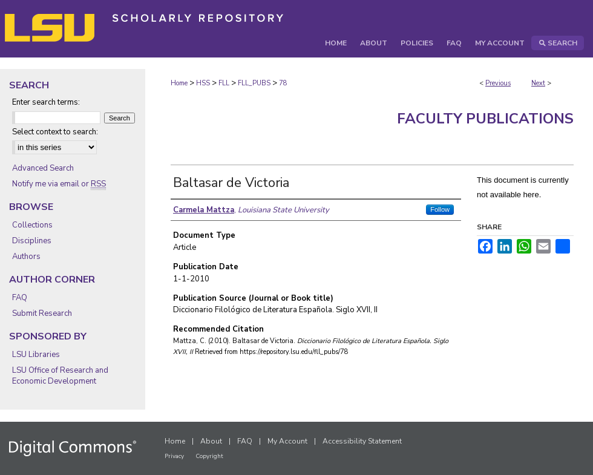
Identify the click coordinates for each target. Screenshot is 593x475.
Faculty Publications (485, 118)
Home (179, 83)
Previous (498, 83)
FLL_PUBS (254, 83)
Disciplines (31, 240)
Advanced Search (43, 168)
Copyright (209, 456)
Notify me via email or (59, 184)
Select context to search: (55, 131)
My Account (287, 441)
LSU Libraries (36, 354)
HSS (203, 83)
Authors (26, 256)
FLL (223, 83)
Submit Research (42, 313)
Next (538, 83)
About (211, 441)
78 (283, 83)
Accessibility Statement (362, 441)
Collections (32, 225)
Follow (440, 209)
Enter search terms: (46, 102)
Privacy (174, 456)
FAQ (19, 297)
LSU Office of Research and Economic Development (60, 376)
